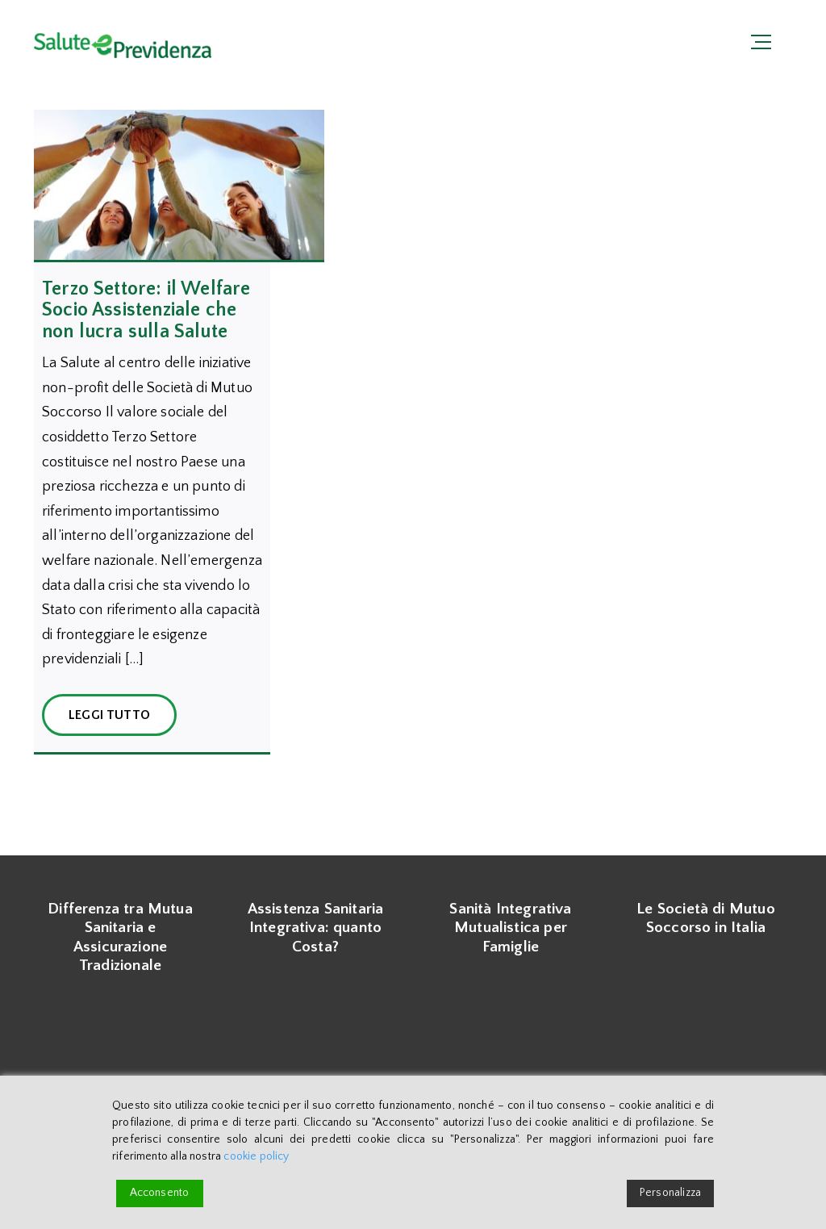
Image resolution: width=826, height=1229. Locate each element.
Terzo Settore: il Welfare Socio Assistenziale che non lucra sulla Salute (146, 310)
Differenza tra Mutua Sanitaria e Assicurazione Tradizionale (120, 937)
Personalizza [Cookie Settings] (670, 1192)
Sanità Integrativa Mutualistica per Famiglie (510, 927)
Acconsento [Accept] (160, 1192)
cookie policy (256, 1156)
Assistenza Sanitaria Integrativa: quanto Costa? (316, 927)
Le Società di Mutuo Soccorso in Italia (705, 918)
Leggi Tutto (109, 715)
